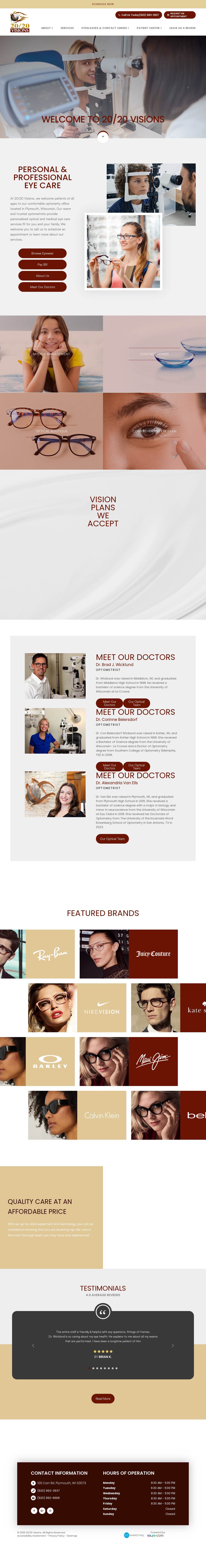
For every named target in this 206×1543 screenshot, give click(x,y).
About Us (42, 276)
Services (67, 28)
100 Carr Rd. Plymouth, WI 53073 (61, 1483)
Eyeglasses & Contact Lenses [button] (105, 28)
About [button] (47, 28)
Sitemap (72, 1535)
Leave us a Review (182, 28)
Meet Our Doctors (43, 287)
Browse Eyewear (42, 253)
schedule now (103, 4)
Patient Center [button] (149, 28)
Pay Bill (42, 264)
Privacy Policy (56, 1535)
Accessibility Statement (31, 1535)
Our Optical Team (136, 703)
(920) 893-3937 (149, 15)
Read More (103, 1399)
